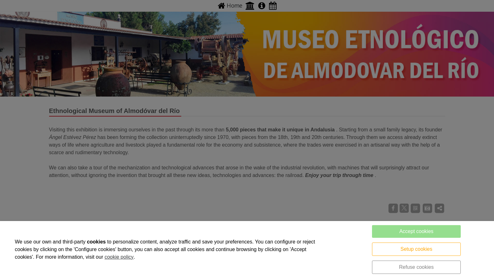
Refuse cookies (416, 267)
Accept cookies (416, 231)
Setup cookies (417, 249)
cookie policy (119, 257)
